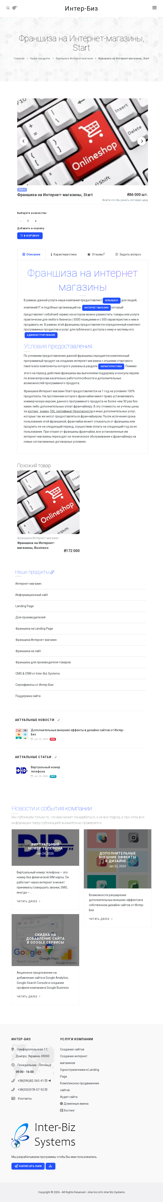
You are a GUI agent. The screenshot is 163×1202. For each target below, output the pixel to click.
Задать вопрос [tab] (128, 254)
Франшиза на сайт (28, 651)
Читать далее (29, 901)
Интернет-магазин (28, 583)
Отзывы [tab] (96, 254)
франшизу (111, 300)
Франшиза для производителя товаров (43, 662)
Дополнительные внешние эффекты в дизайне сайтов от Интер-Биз (77, 732)
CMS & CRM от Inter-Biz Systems (37, 673)
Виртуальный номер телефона (45, 769)
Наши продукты (40, 58)
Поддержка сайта (28, 696)
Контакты (24, 1098)
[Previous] (23, 141)
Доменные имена (74, 1103)
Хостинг (67, 1110)
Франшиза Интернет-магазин (74, 58)
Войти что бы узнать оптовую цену (125, 200)
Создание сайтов (72, 1049)
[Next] (141, 141)
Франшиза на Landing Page (34, 628)
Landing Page (24, 606)
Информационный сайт (31, 595)
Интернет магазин (96, 308)
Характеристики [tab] (64, 254)
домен (44, 411)
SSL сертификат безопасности (71, 411)
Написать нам (28, 1166)
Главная (19, 58)
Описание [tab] (31, 254)
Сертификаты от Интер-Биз (34, 684)
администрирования (41, 335)
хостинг (33, 411)
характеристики (111, 366)
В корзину (29, 235)
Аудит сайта (68, 1097)
